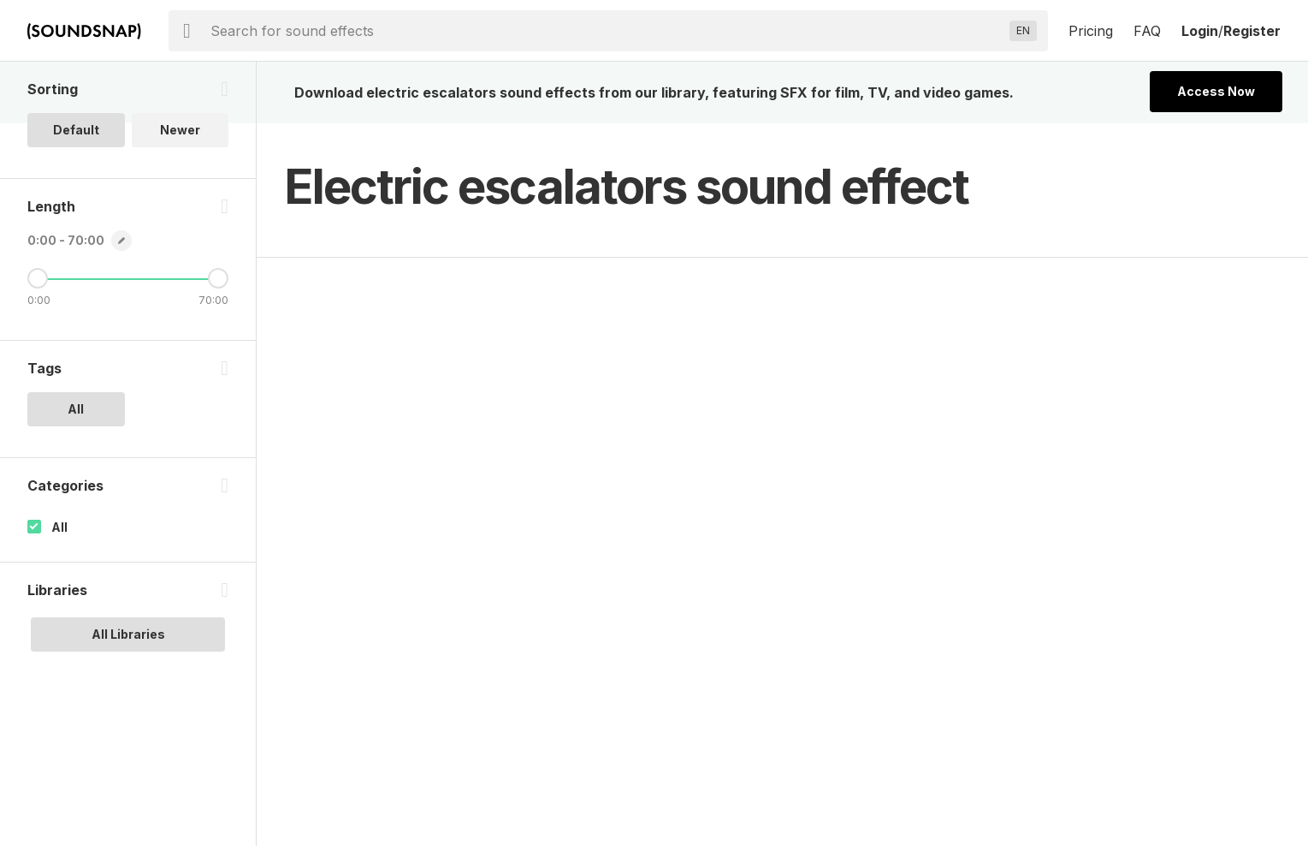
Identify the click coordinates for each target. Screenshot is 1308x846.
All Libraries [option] (128, 634)
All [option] (76, 409)
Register (1252, 30)
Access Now (1216, 91)
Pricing (1090, 30)
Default (76, 129)
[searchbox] (606, 31)
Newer (180, 129)
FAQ (1147, 30)
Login (1199, 30)
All (59, 527)
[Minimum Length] (37, 278)
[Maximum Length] (218, 278)
